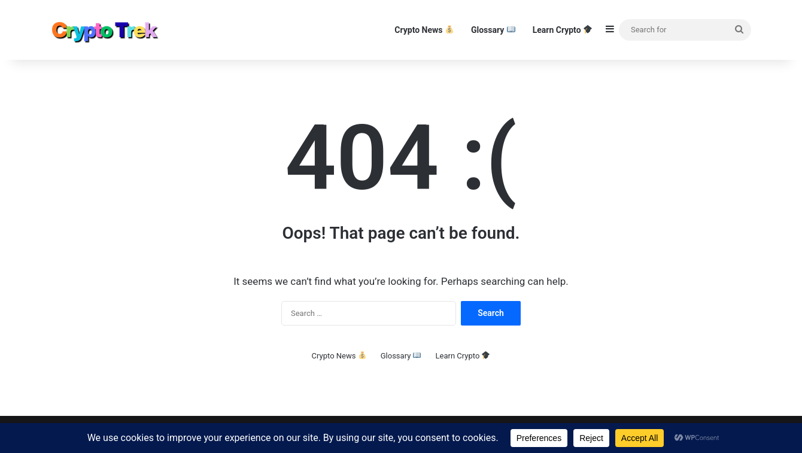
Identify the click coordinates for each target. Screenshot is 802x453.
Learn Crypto (562, 30)
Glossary (493, 30)
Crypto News (424, 30)
